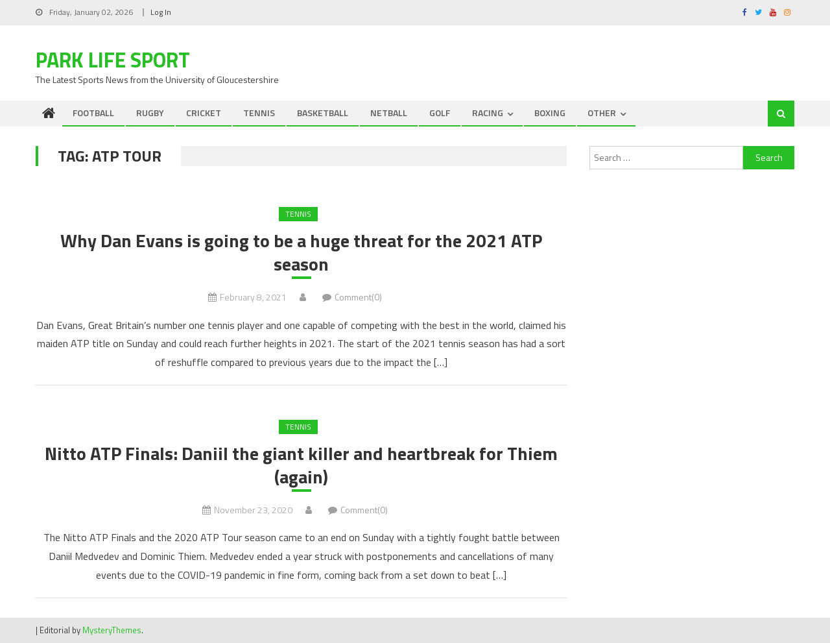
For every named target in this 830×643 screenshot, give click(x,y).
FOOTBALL (93, 112)
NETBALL (388, 112)
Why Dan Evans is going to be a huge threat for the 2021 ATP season (301, 252)
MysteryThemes (111, 630)
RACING (487, 112)
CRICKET (203, 112)
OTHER (601, 112)
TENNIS (259, 112)
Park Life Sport (113, 59)
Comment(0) (358, 297)
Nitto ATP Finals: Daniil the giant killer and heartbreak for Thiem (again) (301, 465)
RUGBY (150, 112)
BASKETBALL (322, 112)
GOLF (439, 112)
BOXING (549, 112)
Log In (160, 12)
